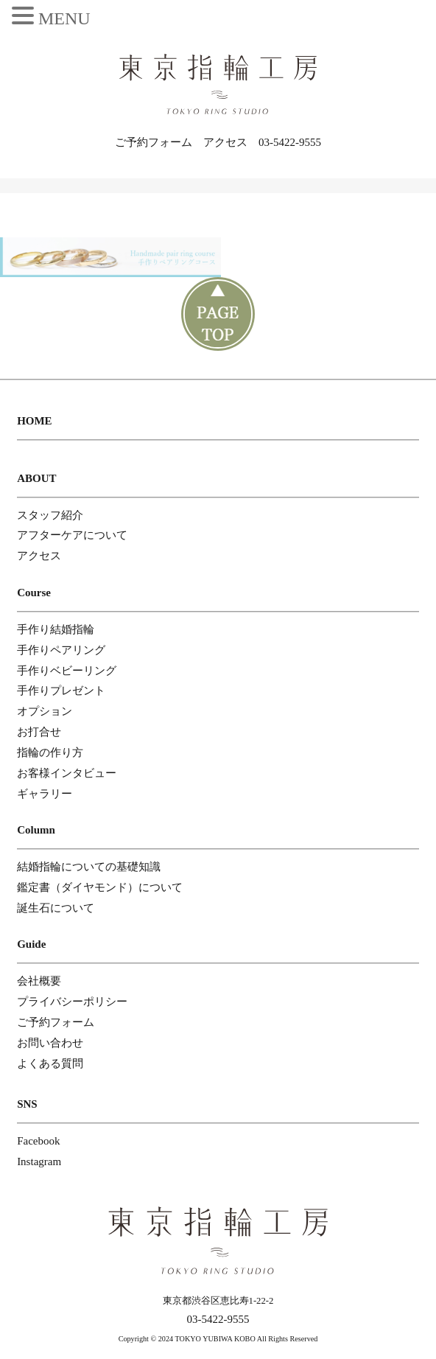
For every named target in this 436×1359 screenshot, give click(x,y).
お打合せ (39, 732)
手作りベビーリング (66, 671)
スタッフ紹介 (50, 515)
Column (36, 830)
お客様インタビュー (66, 773)
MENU (64, 18)
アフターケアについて (72, 535)
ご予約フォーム (153, 142)
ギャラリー (44, 794)
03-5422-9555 (290, 142)
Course (34, 592)
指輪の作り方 (50, 752)
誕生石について (55, 908)
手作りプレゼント (61, 690)
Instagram (39, 1161)
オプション (44, 711)
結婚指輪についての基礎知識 (89, 867)
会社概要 (39, 981)
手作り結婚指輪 (55, 629)
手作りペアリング (61, 650)
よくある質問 (50, 1063)
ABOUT (36, 478)
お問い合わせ (50, 1043)
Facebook (38, 1141)
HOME (34, 421)
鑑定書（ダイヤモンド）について (100, 887)
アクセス (225, 142)
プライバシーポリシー (72, 1001)
